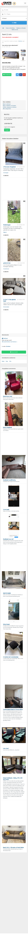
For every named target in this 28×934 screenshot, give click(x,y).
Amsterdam (6, 307)
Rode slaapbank (7, 427)
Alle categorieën (7, 108)
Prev (4, 55)
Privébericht (7, 74)
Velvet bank (6, 624)
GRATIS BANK (7, 593)
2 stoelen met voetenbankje (10, 657)
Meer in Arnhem (7, 104)
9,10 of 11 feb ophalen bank (9, 300)
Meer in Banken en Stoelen (9, 105)
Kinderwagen (6, 225)
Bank (3, 361)
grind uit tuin (6, 263)
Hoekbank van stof (8, 539)
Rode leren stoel (7, 396)
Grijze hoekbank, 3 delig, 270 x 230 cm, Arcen (12, 778)
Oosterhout (6, 269)
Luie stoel (6, 748)
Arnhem (20, 41)
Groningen (5, 172)
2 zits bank (6, 509)
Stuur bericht (14, 352)
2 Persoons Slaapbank (9, 167)
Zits (10, 361)
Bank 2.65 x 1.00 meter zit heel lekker (13, 847)
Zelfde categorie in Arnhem (9, 107)
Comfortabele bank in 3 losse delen (13, 709)
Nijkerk (5, 232)
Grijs (7, 361)
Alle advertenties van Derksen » (9, 341)
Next (17, 55)
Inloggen (7, 130)
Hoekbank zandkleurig (9, 480)
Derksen (5, 338)
